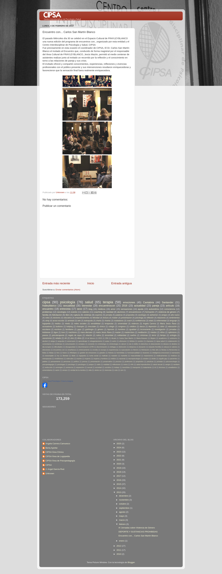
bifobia (132, 341)
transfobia (126, 367)
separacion (80, 367)
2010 (119, 554)
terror (154, 335)
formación (149, 312)
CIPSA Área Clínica (54, 452)
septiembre (124, 508)
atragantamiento (96, 341)
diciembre (124, 496)
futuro (65, 353)
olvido (154, 359)
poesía (45, 335)
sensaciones (126, 309)
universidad (122, 324)
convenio (91, 344)
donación (142, 347)
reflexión (150, 318)
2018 (119, 472)
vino (72, 338)
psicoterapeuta (58, 335)
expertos (98, 315)
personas (67, 361)
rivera (125, 364)
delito (136, 344)
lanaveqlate (49, 356)
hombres (121, 329)
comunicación (70, 344)
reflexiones (116, 364)
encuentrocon (135, 312)
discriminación (102, 347)
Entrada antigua (121, 283)
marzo (122, 520)
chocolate (92, 326)
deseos (166, 344)
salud (89, 302)
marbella (124, 356)
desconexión (155, 344)
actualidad (140, 305)
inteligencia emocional (160, 353)
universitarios (47, 370)
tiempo (163, 335)
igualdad (132, 329)
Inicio (90, 283)
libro (68, 315)
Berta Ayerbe (51, 448)
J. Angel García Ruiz (54, 469)
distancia (132, 347)
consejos (81, 344)
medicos (174, 356)
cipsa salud (160, 341)
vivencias (108, 370)
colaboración (172, 341)
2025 (119, 443)
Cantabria (148, 302)
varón (57, 370)
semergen (59, 367)
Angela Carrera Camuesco (57, 443)
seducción (48, 367)
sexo (79, 308)
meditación (142, 332)
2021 (119, 460)
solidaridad (121, 335)
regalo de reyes (75, 335)
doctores (56, 318)
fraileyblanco (49, 305)
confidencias (140, 321)
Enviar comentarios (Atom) (68, 289)
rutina (98, 335)
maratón (114, 356)
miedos (153, 332)
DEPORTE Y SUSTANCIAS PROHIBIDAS (138, 532)
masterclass (129, 332)
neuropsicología (134, 359)
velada (58, 338)
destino (174, 344)
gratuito (102, 353)
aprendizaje (82, 341)
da (130, 344)
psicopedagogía (48, 364)
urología (173, 335)
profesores (129, 361)
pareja (155, 305)
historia (110, 353)
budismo (59, 326)
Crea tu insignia (67, 381)
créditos (133, 326)
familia (45, 315)
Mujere (153, 338)
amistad (71, 321)
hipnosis (110, 329)
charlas (108, 321)
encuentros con (59, 350)
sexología (61, 312)
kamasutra (176, 353)
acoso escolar (58, 321)
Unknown (49, 473)
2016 (124, 305)
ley (58, 356)
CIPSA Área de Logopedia (57, 456)
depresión (152, 326)
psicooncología (171, 361)
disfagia (113, 347)
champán (80, 326)
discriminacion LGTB (86, 347)
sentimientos (174, 318)
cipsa (46, 302)
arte (79, 321)
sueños (133, 335)
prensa (84, 361)
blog (90, 309)
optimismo (172, 332)
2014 (119, 488)
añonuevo (123, 341)
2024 (119, 447)
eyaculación (125, 350)
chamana (149, 341)
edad (151, 321)
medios (58, 324)
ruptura (76, 315)
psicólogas (61, 364)
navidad (109, 312)
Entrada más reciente (56, 283)
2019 (119, 468)
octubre (145, 359)
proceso (118, 361)
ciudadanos (118, 321)
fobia (44, 353)
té (155, 367)
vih (65, 338)
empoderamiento (82, 318)
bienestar (87, 305)
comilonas (58, 344)
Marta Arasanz (141, 338)
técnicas (162, 367)
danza (142, 326)
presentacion (126, 318)
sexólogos (142, 315)
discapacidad (70, 347)
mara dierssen (86, 332)
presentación (95, 361)
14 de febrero (90, 338)
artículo (170, 305)
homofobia (120, 353)
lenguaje (173, 321)
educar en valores (170, 347)
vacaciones (47, 338)
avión (114, 341)
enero (122, 541)
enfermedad (161, 321)
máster (115, 318)
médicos (101, 309)
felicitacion (57, 315)
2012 (119, 546)
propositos (130, 315)
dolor (162, 326)
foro (58, 353)
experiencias (113, 350)
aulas (107, 341)
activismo (173, 338)
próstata (160, 361)
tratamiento (147, 367)
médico (113, 359)
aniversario (71, 341)
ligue (56, 332)
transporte (136, 367)
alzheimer (154, 315)
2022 (119, 456)
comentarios (46, 344)
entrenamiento (84, 350)
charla (98, 321)
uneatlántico (172, 367)
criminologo (102, 344)
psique (91, 364)
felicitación (145, 350)
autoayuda (88, 321)
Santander (167, 302)
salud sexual (157, 364)
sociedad (98, 367)
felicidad (96, 318)
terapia (108, 302)
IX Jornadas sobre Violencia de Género (137, 528)
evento (74, 312)
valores (85, 312)
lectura (106, 318)
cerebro (140, 341)
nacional (122, 359)
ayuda (140, 309)
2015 (100, 338)
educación (172, 326)
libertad (65, 356)
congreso (122, 326)
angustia (61, 341)
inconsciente (145, 329)
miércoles (69, 359)
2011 (119, 550)
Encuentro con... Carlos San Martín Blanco (138, 536)
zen (122, 370)
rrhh (131, 364)
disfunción (122, 347)
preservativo (107, 361)
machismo (72, 332)
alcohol (45, 341)
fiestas (163, 350)
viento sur (98, 370)
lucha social (93, 356)
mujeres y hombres (101, 359)
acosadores (47, 326)
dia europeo (46, 347)
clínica (102, 326)
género (100, 329)
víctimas (87, 315)
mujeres (87, 359)
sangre (167, 364)
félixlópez (73, 353)
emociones (129, 302)
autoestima (154, 309)
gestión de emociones (88, 353)
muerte (79, 359)
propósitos (140, 361)
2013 (119, 492)
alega (53, 341)
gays (79, 329)
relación (89, 335)
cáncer (123, 344)
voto (116, 370)
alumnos (121, 312)
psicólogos (82, 364)
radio (98, 364)
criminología (113, 344)
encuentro (47, 308)
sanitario (176, 364)
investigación (160, 329)
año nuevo (175, 315)
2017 (119, 476)
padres (44, 361)
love (63, 332)
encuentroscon (107, 305)
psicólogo (71, 364)
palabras (119, 315)
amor (113, 309)
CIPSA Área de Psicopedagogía (60, 461)
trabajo (116, 367)
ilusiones (146, 353)
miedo (67, 324)
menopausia (46, 359)
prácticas (150, 361)
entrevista (65, 308)
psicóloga (139, 318)
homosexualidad (133, 353)
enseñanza (72, 350)
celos (47, 318)
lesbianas (46, 332)
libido (74, 356)
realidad (106, 364)
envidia (95, 350)
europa (103, 350)
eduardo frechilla (155, 347)
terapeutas (109, 324)
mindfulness (58, 359)
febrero (135, 350)
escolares (46, 329)
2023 (119, 452)
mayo (122, 516)
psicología (67, 302)
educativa (68, 318)
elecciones (46, 350)
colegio (111, 326)
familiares (69, 329)
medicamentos (161, 356)
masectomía (148, 356)
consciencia (169, 309)
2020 (119, 464)
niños (162, 332)
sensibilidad (95, 324)
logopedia (46, 324)
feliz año (155, 350)
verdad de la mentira (77, 370)
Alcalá (113, 338)
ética (79, 338)
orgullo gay (163, 359)
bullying (69, 326)
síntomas (144, 335)
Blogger (131, 562)
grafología (89, 329)
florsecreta (173, 350)
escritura (58, 329)
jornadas (173, 329)
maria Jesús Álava (104, 332)
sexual (89, 367)
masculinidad (135, 356)
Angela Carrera (149, 324)
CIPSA (48, 465)
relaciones (161, 318)
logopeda (82, 356)
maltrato (105, 356)
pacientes (173, 359)
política (76, 361)
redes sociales (80, 324)
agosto (122, 512)
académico (163, 338)
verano (64, 370)
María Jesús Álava (168, 324)
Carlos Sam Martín (126, 338)
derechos (144, 344)
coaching (98, 312)
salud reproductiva (143, 364)
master (118, 332)
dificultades (58, 347)
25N (106, 338)
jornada (109, 315)
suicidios (108, 367)
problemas (47, 312)
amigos (164, 315)
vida (90, 370)
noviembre (124, 500)
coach (129, 321)
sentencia (69, 367)
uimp (47, 321)
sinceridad (109, 335)
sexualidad (69, 305)
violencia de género (167, 312)
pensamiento (55, 361)
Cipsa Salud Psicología (51, 381)
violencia (135, 324)
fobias (51, 353)
